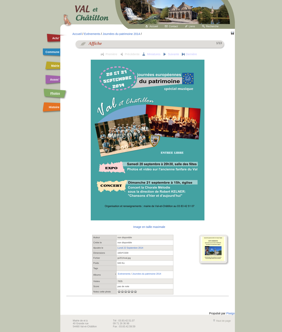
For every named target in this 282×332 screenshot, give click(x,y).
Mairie (55, 65)
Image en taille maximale (149, 227)
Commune (52, 52)
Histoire (54, 107)
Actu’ (55, 38)
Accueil (154, 26)
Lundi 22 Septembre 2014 (130, 248)
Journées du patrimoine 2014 (121, 34)
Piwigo (230, 313)
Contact (173, 26)
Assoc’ (54, 79)
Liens (192, 26)
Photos (55, 93)
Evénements (92, 34)
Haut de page (222, 320)
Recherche (212, 26)
